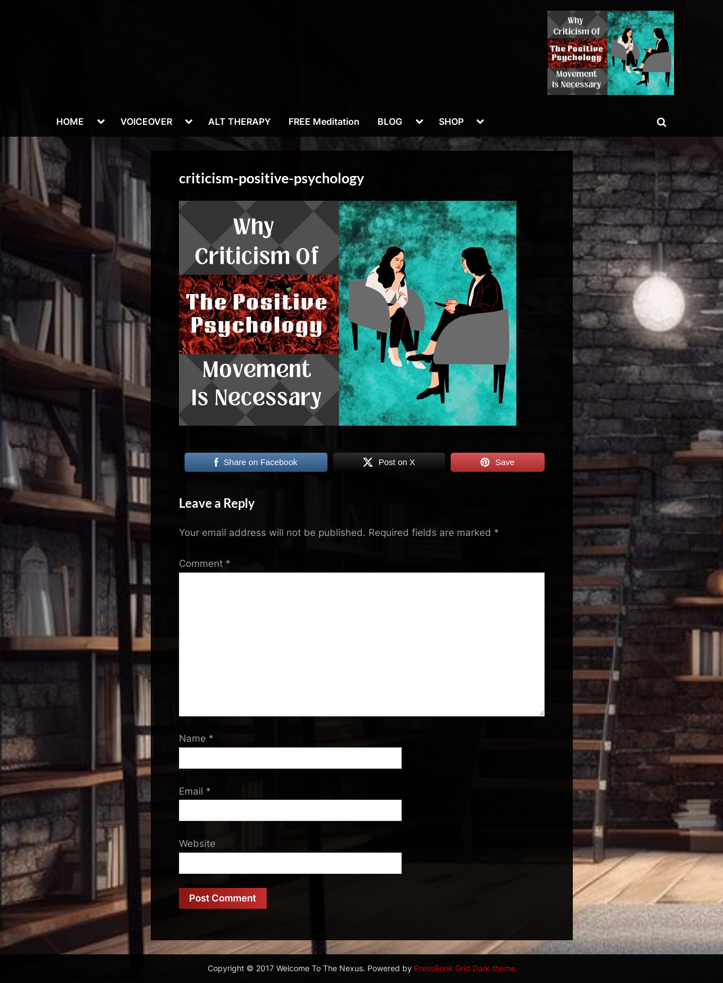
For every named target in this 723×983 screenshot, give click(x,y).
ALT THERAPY (239, 121)
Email (195, 791)
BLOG (390, 121)
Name (196, 738)
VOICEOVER (146, 121)
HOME (70, 121)
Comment (205, 563)
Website (197, 843)
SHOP (451, 121)
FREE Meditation (324, 121)
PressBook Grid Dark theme (464, 968)
